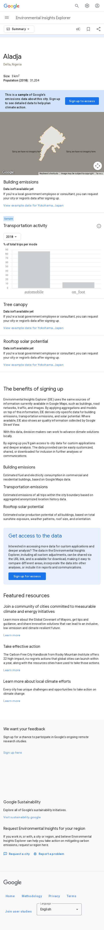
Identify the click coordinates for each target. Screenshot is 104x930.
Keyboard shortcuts (49, 173)
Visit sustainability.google (22, 817)
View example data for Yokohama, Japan (33, 205)
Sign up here (12, 752)
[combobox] (21, 29)
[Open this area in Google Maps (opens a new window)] (8, 172)
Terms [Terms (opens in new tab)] (99, 173)
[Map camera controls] (97, 166)
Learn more (11, 635)
